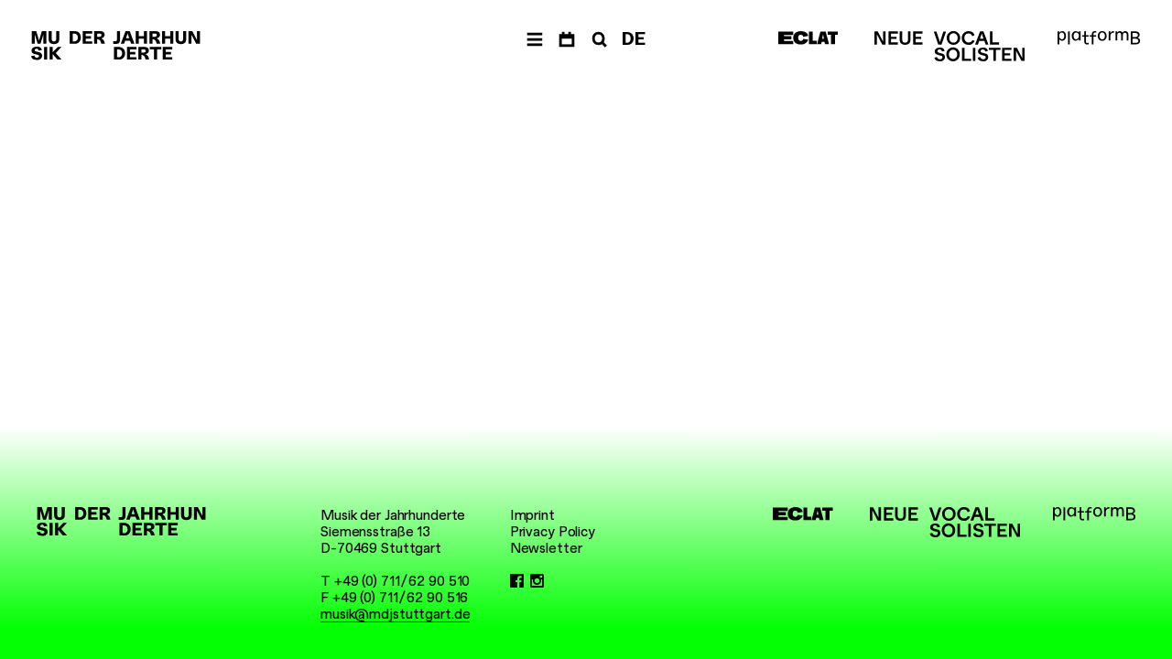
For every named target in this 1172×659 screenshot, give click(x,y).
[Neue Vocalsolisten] (949, 46)
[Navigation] (534, 40)
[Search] (598, 40)
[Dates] (566, 40)
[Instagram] (537, 581)
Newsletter (546, 548)
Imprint (532, 515)
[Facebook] (517, 581)
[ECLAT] (808, 38)
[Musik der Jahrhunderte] (116, 46)
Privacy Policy (552, 532)
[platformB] (1099, 38)
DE (634, 38)
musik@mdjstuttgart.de (395, 614)
